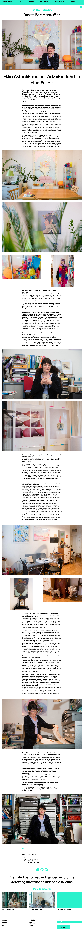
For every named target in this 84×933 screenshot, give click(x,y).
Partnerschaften (33, 919)
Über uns (73, 1)
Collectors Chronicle (59, 1)
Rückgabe (32, 920)
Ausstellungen (44, 1)
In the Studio (42, 10)
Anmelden (63, 927)
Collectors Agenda (7, 1)
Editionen (31, 1)
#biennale (53, 882)
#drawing (18, 882)
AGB (30, 922)
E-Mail (3, 919)
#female (16, 877)
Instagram (4, 922)
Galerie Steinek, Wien (29, 860)
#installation (35, 882)
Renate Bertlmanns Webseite (31, 859)
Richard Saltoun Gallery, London (32, 862)
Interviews (20, 1)
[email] (69, 922)
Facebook (4, 920)
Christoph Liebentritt (31, 854)
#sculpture (66, 877)
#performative (34, 877)
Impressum (32, 923)
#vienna (67, 882)
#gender (51, 877)
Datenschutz (32, 925)
